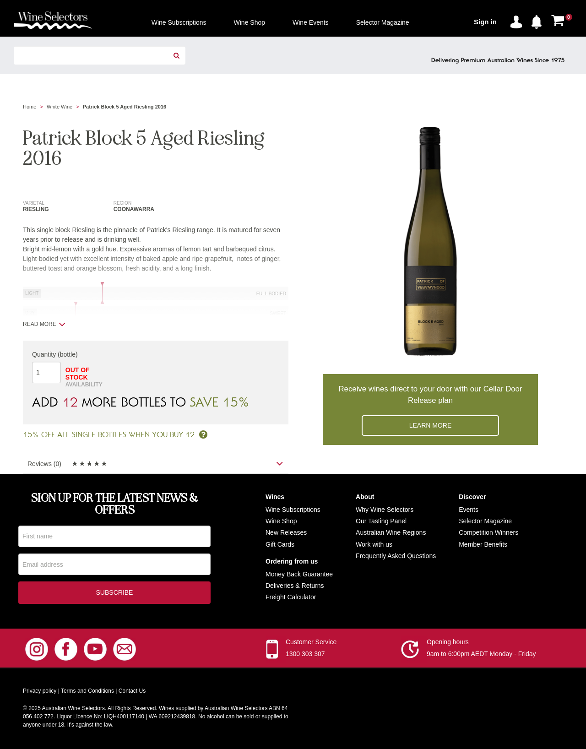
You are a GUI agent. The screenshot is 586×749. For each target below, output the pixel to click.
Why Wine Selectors (384, 509)
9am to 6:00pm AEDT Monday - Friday (481, 655)
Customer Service (311, 643)
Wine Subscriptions (293, 509)
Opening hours (448, 643)
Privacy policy (39, 692)
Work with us (374, 544)
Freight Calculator (291, 597)
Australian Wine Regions (391, 532)
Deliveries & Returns (295, 585)
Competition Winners (488, 532)
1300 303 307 (305, 655)
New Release (285, 532)
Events (468, 509)
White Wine (59, 106)
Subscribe (114, 594)
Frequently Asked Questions (396, 555)
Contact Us (132, 692)
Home (29, 106)
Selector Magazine (485, 521)
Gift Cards (280, 544)
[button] (539, 20)
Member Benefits (483, 544)
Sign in (485, 22)
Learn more (430, 425)
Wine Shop (281, 521)
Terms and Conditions (87, 692)
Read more (44, 324)
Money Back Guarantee (299, 574)
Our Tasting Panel (381, 521)
